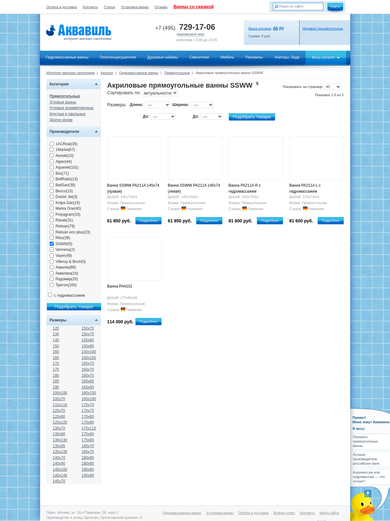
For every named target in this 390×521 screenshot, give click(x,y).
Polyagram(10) (65, 214)
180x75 (88, 452)
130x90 (59, 434)
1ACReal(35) (63, 144)
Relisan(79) (62, 226)
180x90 (88, 463)
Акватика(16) (64, 273)
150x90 (88, 346)
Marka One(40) (65, 208)
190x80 (88, 469)
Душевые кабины (162, 57)
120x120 (60, 422)
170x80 (88, 416)
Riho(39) (60, 238)
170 (56, 363)
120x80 (59, 416)
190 (56, 387)
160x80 (88, 381)
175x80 (88, 434)
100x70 (59, 399)
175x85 (88, 440)
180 (56, 375)
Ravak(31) (61, 220)
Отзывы (161, 7)
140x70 (59, 458)
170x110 (89, 428)
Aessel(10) (62, 155)
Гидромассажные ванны (67, 57)
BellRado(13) (64, 179)
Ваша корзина (260, 28)
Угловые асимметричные (72, 108)
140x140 (60, 475)
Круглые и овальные (68, 114)
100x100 (60, 393)
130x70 (59, 428)
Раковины (254, 57)
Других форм (61, 120)
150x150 (89, 358)
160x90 (88, 387)
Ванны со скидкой (193, 6)
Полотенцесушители (118, 57)
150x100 (89, 352)
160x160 (89, 399)
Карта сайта (329, 513)
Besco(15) (61, 191)
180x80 (88, 458)
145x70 (59, 481)
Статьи (109, 7)
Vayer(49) (61, 255)
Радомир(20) (64, 279)
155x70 (88, 363)
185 (56, 381)
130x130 (60, 440)
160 (56, 352)
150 (56, 346)
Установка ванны (135, 7)
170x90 (88, 422)
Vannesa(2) (62, 249)
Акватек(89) (63, 267)
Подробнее (148, 220)
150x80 (88, 340)
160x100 (89, 393)
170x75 (88, 410)
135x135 (60, 452)
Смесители (199, 57)
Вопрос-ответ (284, 513)
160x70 (88, 369)
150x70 (88, 328)
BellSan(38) (63, 185)
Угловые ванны (63, 102)
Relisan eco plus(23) (70, 232)
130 (56, 334)
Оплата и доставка (61, 7)
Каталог (107, 73)
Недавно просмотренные (323, 28)
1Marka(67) (62, 149)
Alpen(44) (61, 161)
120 (56, 328)
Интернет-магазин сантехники (70, 73)
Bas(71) (59, 173)
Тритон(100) (63, 285)
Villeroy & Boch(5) (68, 261)
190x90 (88, 475)
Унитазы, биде (287, 57)
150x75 (88, 334)
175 (56, 369)
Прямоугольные (177, 73)
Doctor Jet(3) (63, 197)
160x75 (88, 375)
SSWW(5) (61, 244)
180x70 (88, 446)
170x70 (88, 405)
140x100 (60, 469)
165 (56, 358)
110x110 (60, 405)
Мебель (227, 57)
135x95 (59, 446)
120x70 (59, 410)
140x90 (59, 463)
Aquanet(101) (64, 167)
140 (56, 340)
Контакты (90, 7)
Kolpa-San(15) (65, 203)
